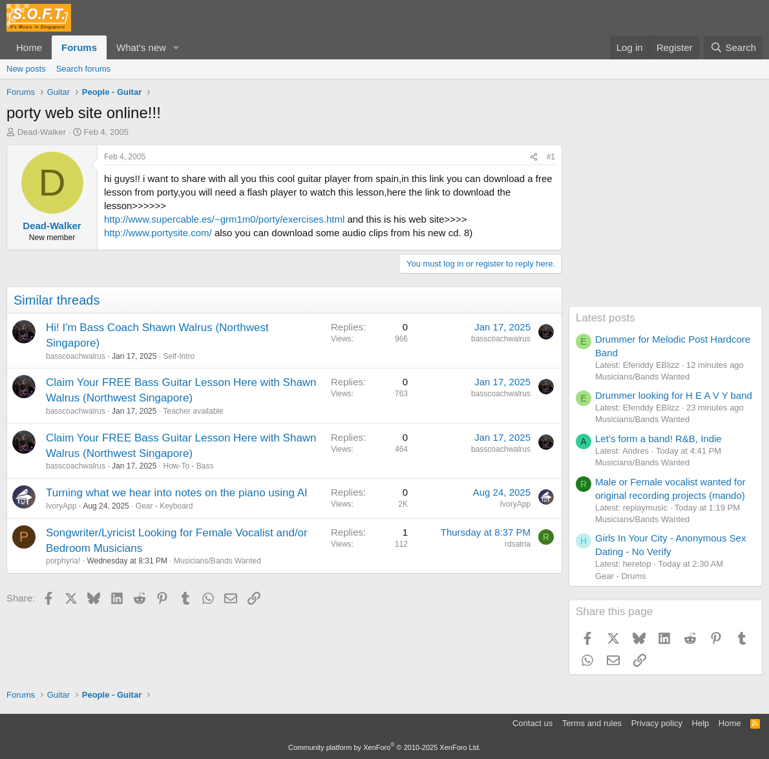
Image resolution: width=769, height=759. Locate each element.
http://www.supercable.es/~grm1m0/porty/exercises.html (224, 219)
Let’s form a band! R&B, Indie (658, 438)
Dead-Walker (41, 132)
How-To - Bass (188, 466)
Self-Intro (179, 356)
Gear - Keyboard (164, 506)
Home (29, 47)
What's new (141, 47)
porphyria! (63, 560)
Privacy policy (656, 723)
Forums (79, 47)
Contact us (532, 723)
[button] (176, 47)
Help (701, 723)
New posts (26, 69)
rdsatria (518, 544)
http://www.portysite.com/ (158, 232)
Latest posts (605, 318)
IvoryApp (61, 506)
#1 (551, 156)
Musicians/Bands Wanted (217, 560)
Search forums (83, 69)
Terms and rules (592, 723)
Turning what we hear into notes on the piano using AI (177, 493)
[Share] (533, 157)
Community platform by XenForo (384, 747)
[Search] (733, 47)
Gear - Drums (620, 576)
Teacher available (193, 411)
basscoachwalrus (75, 356)
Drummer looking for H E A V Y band (673, 395)
